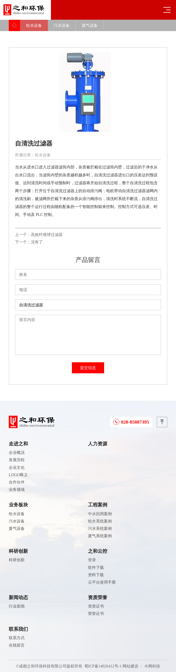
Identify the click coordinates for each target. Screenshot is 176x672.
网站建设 (130, 666)
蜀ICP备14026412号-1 (102, 666)
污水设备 (62, 25)
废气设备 (90, 25)
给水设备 (34, 25)
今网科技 (152, 666)
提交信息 (88, 367)
